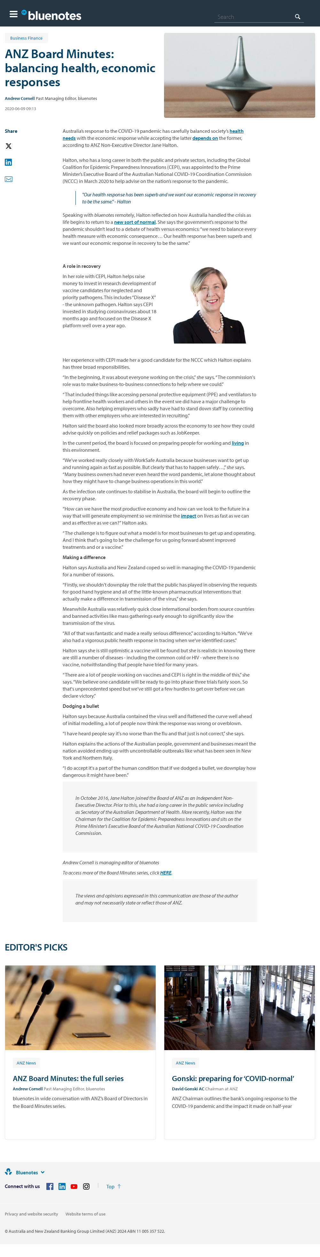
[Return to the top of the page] (113, 1186)
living (238, 443)
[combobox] (259, 17)
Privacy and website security (31, 1214)
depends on (205, 138)
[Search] (259, 17)
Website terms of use (85, 1214)
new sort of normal (135, 222)
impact (188, 515)
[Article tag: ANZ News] (26, 1062)
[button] (14, 15)
